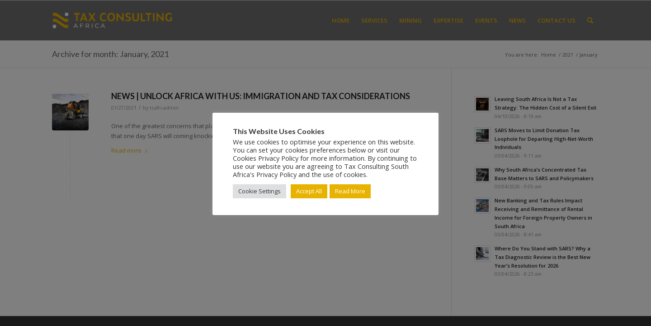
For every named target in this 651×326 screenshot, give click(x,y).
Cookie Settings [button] (259, 191)
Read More (350, 191)
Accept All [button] (309, 191)
